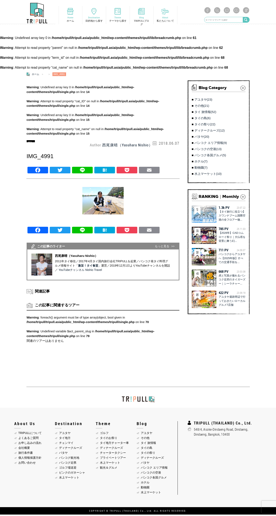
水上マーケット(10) (208, 175)
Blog (141, 21)
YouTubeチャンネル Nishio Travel (80, 271)
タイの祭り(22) (205, 125)
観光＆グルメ (108, 468)
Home (70, 19)
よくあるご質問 (28, 439)
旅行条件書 (25, 454)
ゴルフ (104, 434)
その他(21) (201, 107)
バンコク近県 (67, 463)
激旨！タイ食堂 (88, 267)
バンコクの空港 (151, 473)
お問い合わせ (27, 463)
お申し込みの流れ (29, 444)
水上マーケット (69, 478)
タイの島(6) (202, 119)
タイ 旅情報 (148, 444)
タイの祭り (148, 454)
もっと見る (162, 247)
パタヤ (63, 454)
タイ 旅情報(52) (205, 113)
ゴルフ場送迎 (67, 468)
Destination (94, 19)
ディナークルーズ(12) (209, 132)
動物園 (145, 488)
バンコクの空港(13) (208, 150)
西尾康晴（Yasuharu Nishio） (127, 146)
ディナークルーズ (70, 449)
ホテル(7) (200, 163)
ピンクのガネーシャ (72, 473)
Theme (118, 19)
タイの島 (146, 449)
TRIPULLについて (30, 434)
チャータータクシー (113, 454)
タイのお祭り (108, 439)
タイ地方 (65, 439)
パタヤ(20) (201, 138)
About (165, 19)
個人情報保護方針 (29, 459)
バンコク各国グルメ (154, 478)
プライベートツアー (113, 459)
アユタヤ (65, 434)
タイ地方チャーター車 (114, 444)
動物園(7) (200, 169)
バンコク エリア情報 (154, 468)
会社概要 (24, 449)
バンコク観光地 (69, 459)
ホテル (145, 483)
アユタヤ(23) (203, 101)
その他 (145, 439)
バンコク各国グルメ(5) (210, 156)
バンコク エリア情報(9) (210, 144)
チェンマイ (66, 444)
